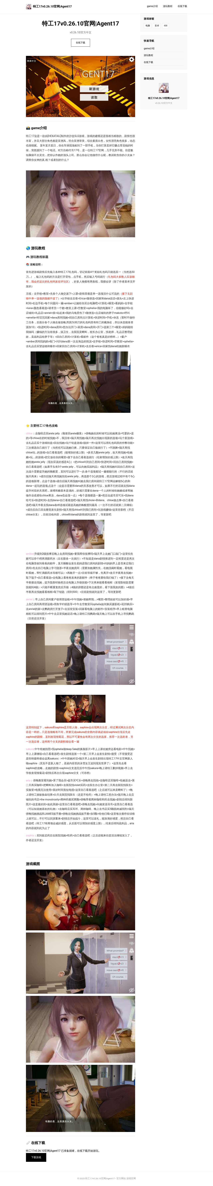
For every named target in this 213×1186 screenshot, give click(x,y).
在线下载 (182, 6)
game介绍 (152, 6)
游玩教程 (167, 6)
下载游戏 (36, 1157)
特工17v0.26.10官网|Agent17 (49, 6)
